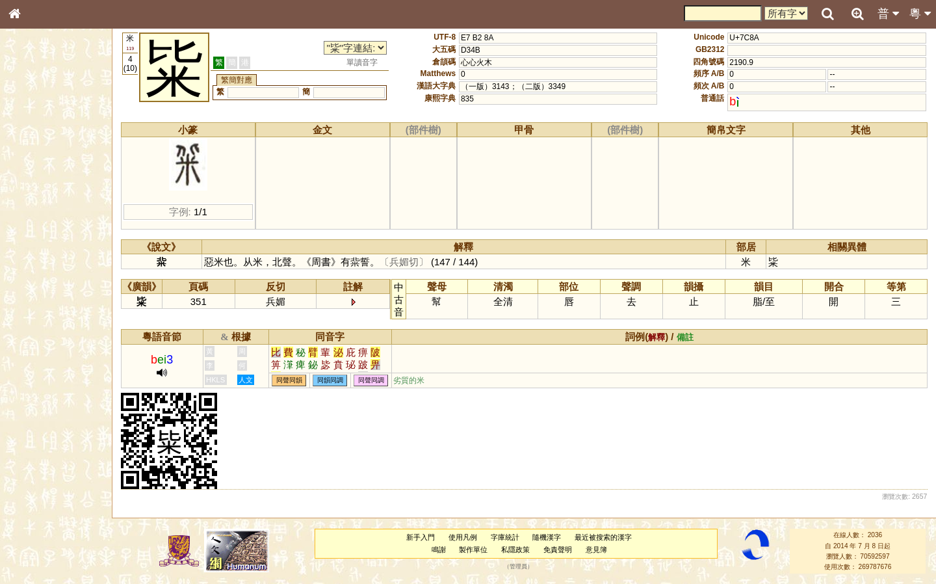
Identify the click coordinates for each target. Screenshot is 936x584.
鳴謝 (439, 549)
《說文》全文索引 (47, 400)
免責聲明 (557, 549)
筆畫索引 (31, 185)
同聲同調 (371, 380)
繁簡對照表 (35, 435)
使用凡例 (462, 537)
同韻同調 (330, 380)
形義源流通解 (39, 221)
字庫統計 (505, 537)
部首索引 (31, 173)
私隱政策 (515, 549)
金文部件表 (35, 209)
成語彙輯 (31, 423)
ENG (57, 143)
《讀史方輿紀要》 (47, 411)
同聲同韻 (289, 380)
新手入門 (420, 537)
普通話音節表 (39, 353)
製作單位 (473, 549)
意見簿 (596, 549)
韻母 (44, 342)
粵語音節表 (35, 254)
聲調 (62, 342)
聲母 (26, 342)
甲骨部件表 (35, 197)
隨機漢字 (546, 537)
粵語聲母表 (35, 266)
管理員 (518, 567)
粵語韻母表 (35, 279)
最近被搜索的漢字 (603, 537)
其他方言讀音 (39, 365)
